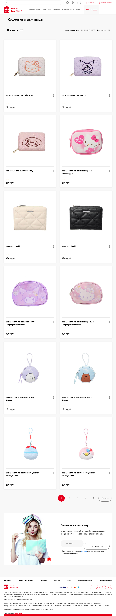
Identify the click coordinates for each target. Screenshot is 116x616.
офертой (84, 552)
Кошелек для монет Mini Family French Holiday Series (22, 474)
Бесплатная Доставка (67, 2)
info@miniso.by (77, 2)
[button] (81, 30)
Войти (91, 2)
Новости (44, 581)
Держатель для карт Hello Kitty (19, 95)
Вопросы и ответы (26, 581)
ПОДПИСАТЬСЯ (97, 547)
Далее (102, 498)
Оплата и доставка (85, 581)
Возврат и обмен (106, 581)
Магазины (72, 2)
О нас (69, 581)
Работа (57, 581)
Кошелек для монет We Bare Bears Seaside (20, 398)
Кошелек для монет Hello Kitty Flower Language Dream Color (78, 323)
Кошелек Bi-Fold (13, 246)
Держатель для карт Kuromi (74, 95)
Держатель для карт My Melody (19, 171)
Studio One (18, 614)
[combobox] (33, 3)
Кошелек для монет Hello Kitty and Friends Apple (77, 172)
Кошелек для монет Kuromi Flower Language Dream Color (20, 323)
